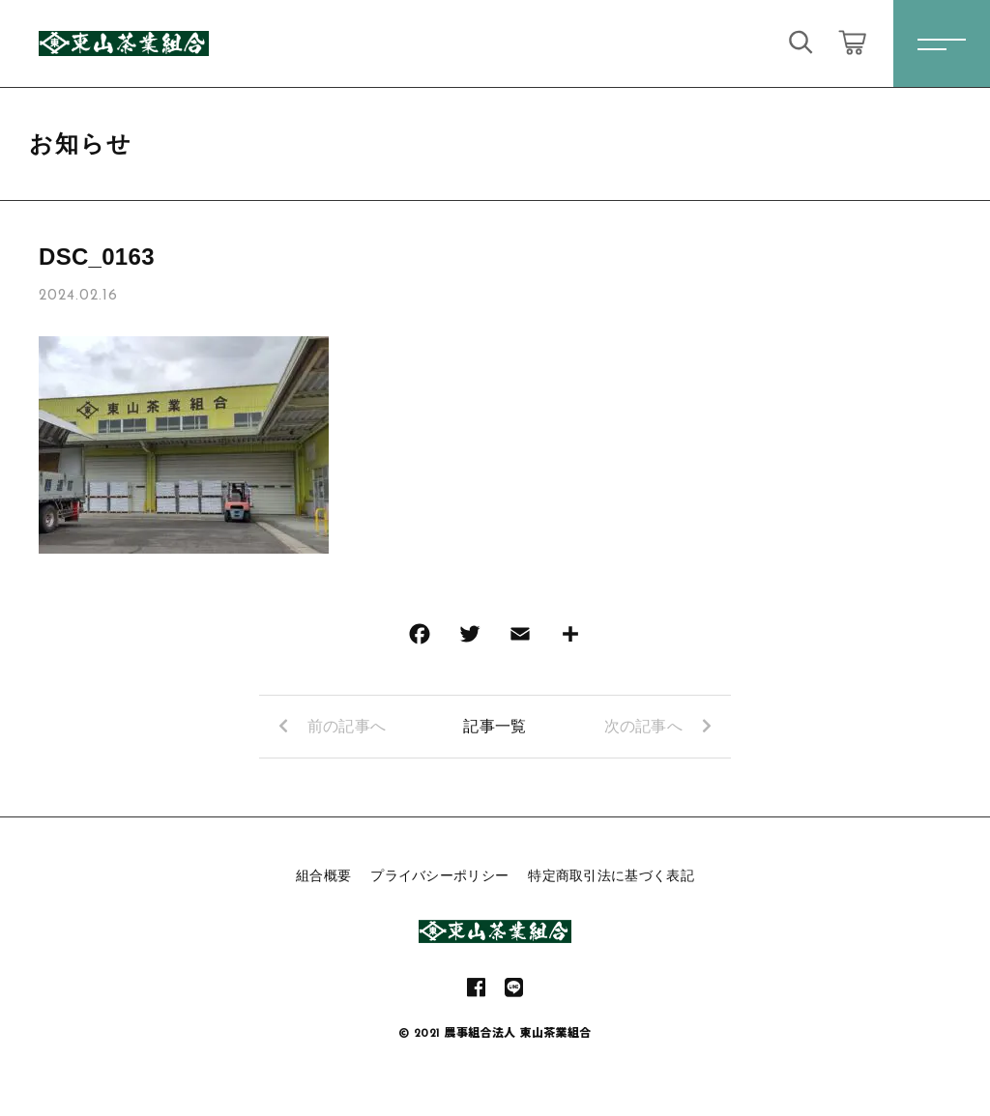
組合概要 (323, 875)
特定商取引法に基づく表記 (611, 875)
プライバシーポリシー (439, 875)
